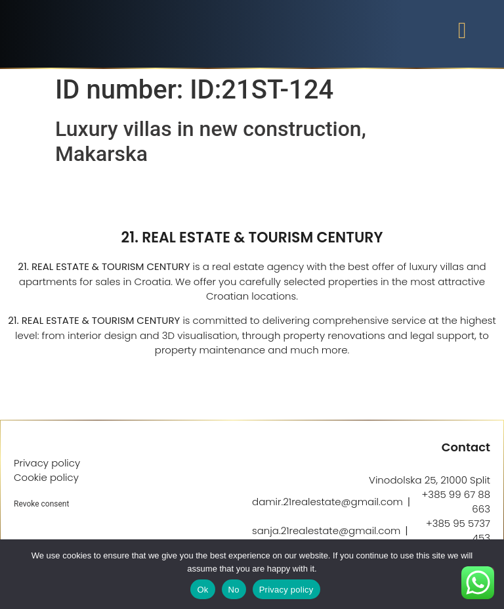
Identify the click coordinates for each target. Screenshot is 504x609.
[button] (462, 30)
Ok (202, 590)
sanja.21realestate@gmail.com (326, 530)
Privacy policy (286, 590)
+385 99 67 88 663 (456, 501)
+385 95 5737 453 (458, 530)
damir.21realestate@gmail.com (327, 501)
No (234, 590)
